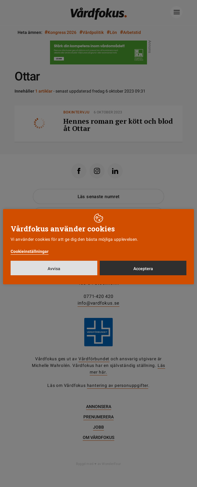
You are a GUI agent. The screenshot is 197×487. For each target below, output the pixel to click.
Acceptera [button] (143, 268)
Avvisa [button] (54, 268)
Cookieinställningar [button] (29, 251)
